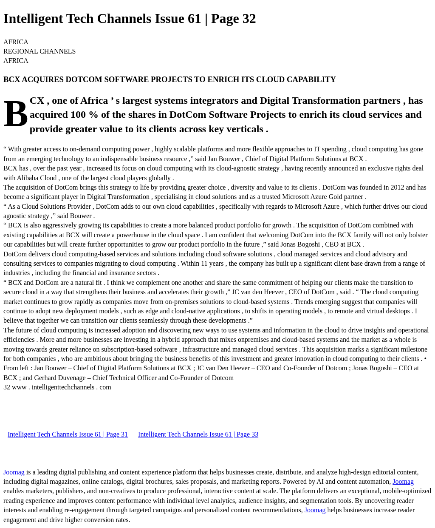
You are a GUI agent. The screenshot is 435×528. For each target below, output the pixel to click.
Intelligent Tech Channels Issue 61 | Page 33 (198, 434)
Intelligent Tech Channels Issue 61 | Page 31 (68, 434)
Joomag (14, 472)
